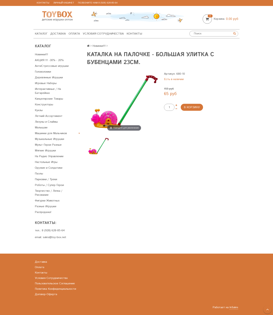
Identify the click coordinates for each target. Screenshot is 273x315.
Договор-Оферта (46, 294)
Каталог (41, 34)
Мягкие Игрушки (45, 151)
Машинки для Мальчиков (51, 133)
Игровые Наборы (46, 83)
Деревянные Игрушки (49, 78)
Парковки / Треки (46, 179)
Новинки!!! (41, 54)
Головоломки (43, 72)
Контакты (43, 3)
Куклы (39, 110)
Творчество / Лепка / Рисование (48, 193)
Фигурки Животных (47, 201)
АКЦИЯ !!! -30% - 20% (49, 60)
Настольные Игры (46, 162)
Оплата (74, 34)
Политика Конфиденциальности (55, 289)
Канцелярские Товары (49, 99)
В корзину (192, 107)
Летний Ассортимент (49, 116)
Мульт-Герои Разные (48, 145)
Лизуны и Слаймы (46, 122)
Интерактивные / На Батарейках (48, 91)
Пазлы (39, 174)
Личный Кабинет (63, 3)
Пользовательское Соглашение (55, 284)
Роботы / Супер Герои (49, 185)
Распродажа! (43, 212)
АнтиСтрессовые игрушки (52, 66)
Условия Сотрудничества (103, 34)
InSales (233, 307)
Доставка (58, 34)
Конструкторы (44, 105)
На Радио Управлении (49, 156)
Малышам (41, 128)
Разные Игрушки (45, 206)
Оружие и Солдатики (48, 168)
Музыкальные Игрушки (49, 139)
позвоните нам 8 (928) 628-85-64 (98, 3)
